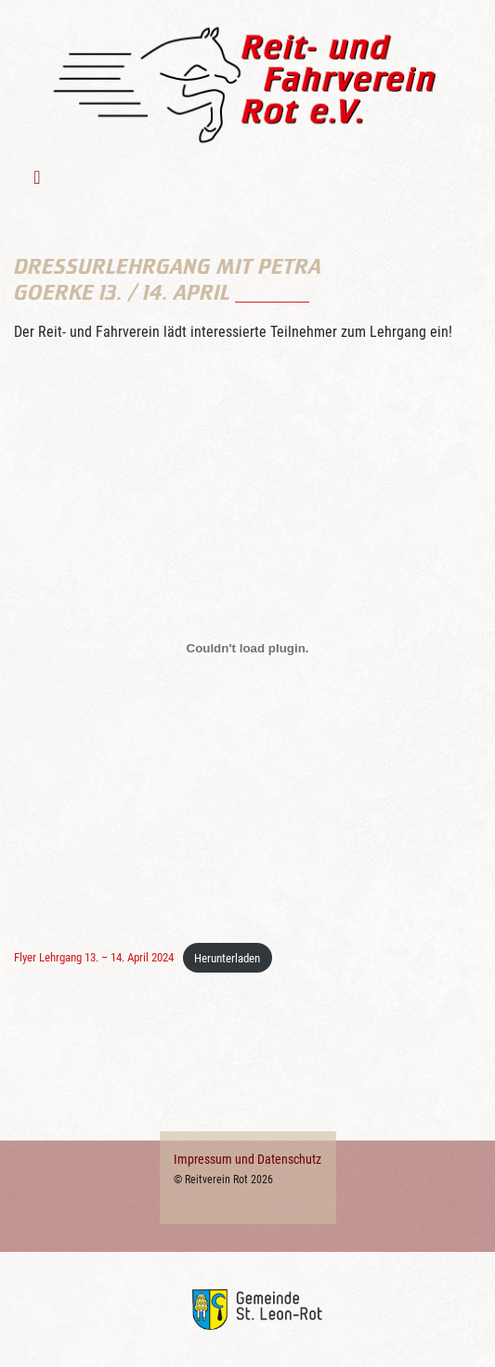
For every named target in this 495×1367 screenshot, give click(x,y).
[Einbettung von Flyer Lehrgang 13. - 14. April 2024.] (247, 647)
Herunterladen (227, 958)
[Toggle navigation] (39, 177)
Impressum (203, 1159)
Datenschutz (289, 1159)
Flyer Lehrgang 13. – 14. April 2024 (94, 958)
